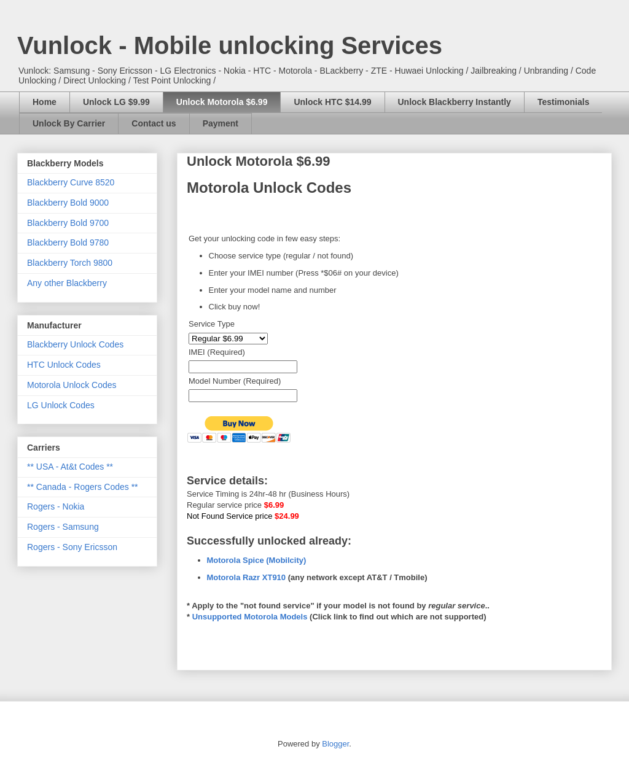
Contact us (153, 123)
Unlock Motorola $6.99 (222, 102)
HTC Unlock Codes (64, 365)
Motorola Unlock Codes (72, 385)
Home (45, 102)
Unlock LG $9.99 (116, 102)
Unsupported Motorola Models (250, 616)
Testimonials (563, 102)
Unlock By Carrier (69, 123)
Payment (220, 123)
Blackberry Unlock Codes (75, 344)
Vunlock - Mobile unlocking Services (229, 45)
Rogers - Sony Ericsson (72, 547)
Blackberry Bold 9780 (68, 242)
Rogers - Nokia (55, 506)
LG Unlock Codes (61, 405)
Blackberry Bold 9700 (68, 223)
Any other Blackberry (67, 283)
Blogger (335, 743)
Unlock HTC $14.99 (332, 102)
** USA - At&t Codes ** (70, 466)
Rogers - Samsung (63, 527)
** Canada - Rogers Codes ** (82, 487)
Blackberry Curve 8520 (70, 182)
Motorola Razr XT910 (246, 577)
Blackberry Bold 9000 (68, 203)
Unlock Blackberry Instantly (454, 102)
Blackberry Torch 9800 (69, 263)
